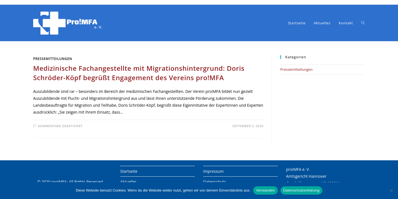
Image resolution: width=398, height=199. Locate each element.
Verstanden (265, 190)
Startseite (128, 171)
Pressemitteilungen (52, 58)
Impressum (213, 171)
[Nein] (391, 190)
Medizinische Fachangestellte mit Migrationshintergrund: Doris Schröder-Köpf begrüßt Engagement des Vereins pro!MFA (139, 73)
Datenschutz (214, 181)
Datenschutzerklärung (301, 190)
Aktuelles (128, 181)
